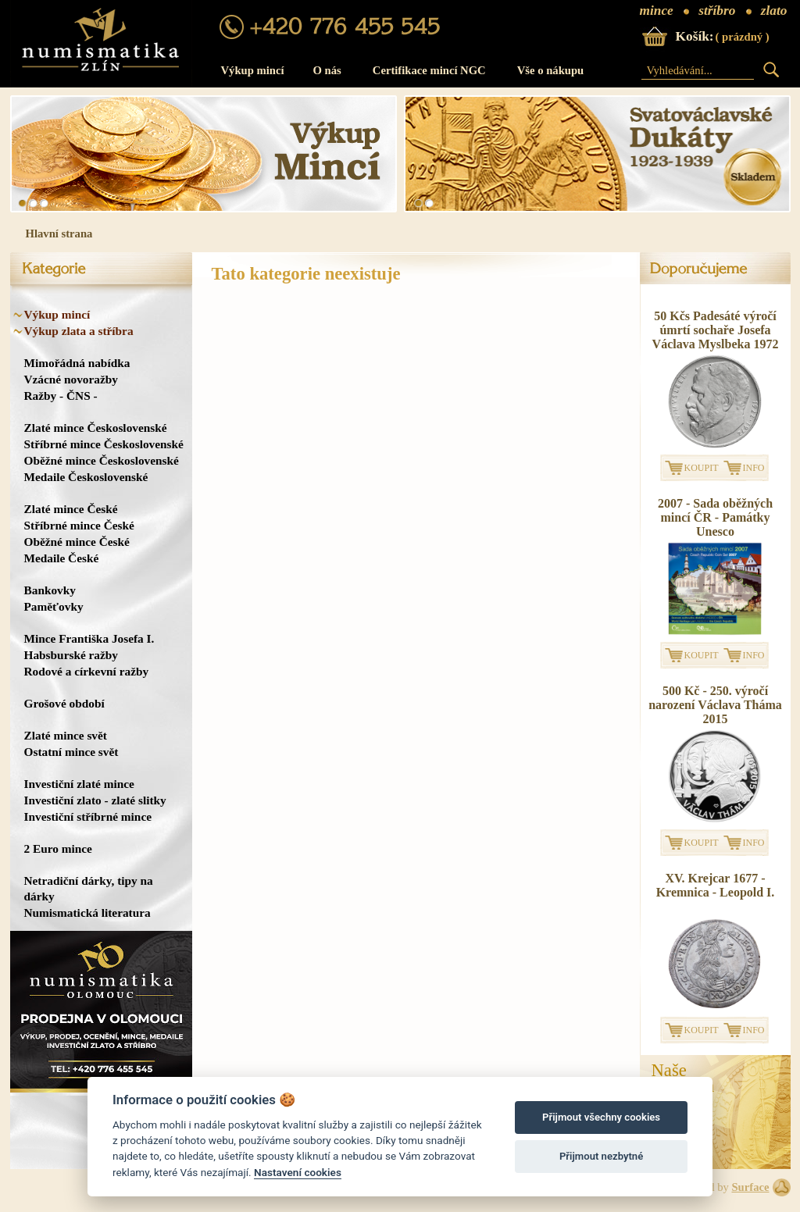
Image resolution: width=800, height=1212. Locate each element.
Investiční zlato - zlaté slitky (95, 800)
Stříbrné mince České (79, 525)
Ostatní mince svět (71, 751)
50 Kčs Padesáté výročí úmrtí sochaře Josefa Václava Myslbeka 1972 (715, 330)
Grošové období (64, 703)
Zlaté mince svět (65, 735)
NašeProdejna (683, 1078)
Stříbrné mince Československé (104, 444)
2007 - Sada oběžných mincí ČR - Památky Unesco (715, 517)
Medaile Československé (86, 476)
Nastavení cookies (297, 1172)
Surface (750, 1187)
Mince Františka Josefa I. (89, 638)
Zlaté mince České (71, 508)
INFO (754, 467)
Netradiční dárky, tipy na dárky (88, 888)
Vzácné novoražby (71, 379)
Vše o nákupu (550, 70)
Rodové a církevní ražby (86, 671)
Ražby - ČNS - (61, 395)
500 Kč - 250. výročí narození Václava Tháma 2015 (715, 704)
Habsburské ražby (71, 654)
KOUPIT (701, 467)
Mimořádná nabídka (77, 362)
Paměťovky (54, 606)
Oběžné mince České (77, 541)
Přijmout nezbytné (601, 1156)
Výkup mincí (252, 70)
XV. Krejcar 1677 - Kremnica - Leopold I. (715, 885)
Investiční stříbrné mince (88, 816)
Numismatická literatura (87, 912)
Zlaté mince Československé (95, 427)
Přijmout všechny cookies (601, 1117)
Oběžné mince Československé (101, 460)
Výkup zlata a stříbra (79, 330)
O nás (327, 70)
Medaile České (61, 558)
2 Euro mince (58, 848)
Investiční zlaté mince (79, 783)
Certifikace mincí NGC (429, 70)
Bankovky (50, 590)
